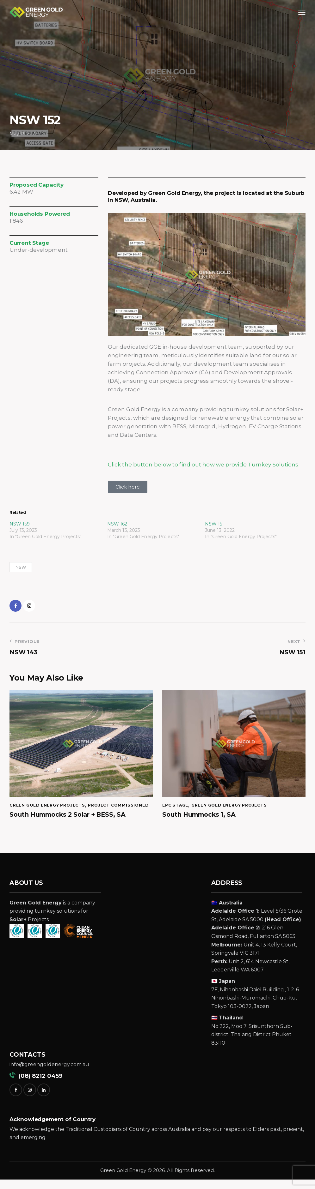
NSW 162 (117, 524)
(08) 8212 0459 (36, 1085)
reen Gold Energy (125, 1180)
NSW (20, 567)
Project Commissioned (41, 814)
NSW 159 (19, 524)
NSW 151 (214, 524)
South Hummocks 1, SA (200, 817)
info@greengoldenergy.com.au (49, 1074)
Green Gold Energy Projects (50, 807)
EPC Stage (176, 807)
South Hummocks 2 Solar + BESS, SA (70, 824)
